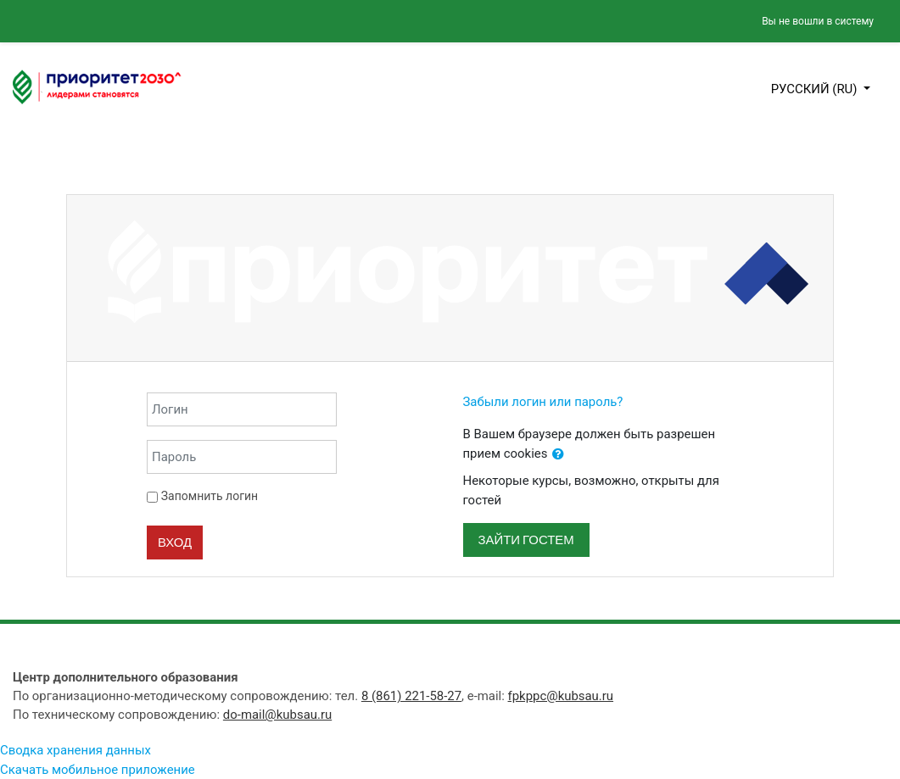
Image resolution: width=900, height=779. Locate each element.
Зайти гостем (526, 539)
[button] (558, 454)
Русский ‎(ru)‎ (816, 89)
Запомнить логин (209, 496)
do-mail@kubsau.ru (277, 714)
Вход (175, 542)
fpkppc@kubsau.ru (561, 696)
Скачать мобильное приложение (97, 769)
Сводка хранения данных (75, 750)
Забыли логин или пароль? (543, 401)
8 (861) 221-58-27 (411, 696)
